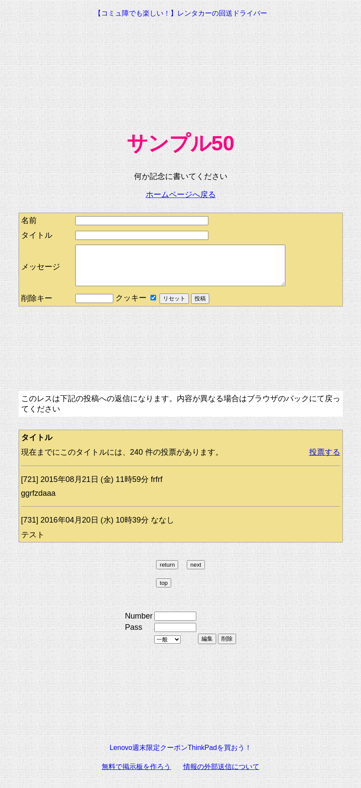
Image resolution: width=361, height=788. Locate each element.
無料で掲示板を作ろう (136, 774)
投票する (324, 460)
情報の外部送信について (221, 774)
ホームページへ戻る (181, 194)
